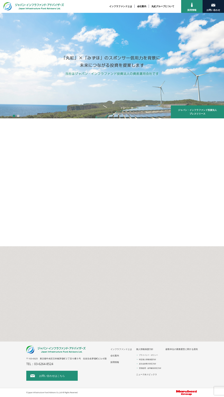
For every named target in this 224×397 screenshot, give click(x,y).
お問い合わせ (213, 10)
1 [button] (14, 116)
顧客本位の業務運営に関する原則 (182, 349)
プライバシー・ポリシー (148, 355)
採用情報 (191, 10)
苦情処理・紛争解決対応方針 (150, 368)
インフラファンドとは (120, 6)
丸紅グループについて (162, 6)
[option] (112, 65)
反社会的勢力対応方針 (147, 363)
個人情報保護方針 (144, 349)
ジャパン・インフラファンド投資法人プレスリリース (197, 111)
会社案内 (141, 6)
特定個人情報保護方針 (147, 359)
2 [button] (18, 116)
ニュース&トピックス (146, 374)
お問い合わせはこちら (52, 375)
